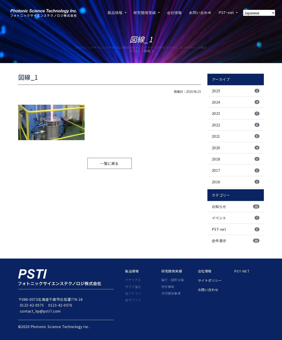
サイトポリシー (210, 280)
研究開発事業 (171, 293)
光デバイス (133, 300)
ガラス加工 (133, 286)
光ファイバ (133, 293)
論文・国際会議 (172, 280)
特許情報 (167, 286)
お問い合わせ (208, 290)
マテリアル (133, 280)
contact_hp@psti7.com (40, 311)
